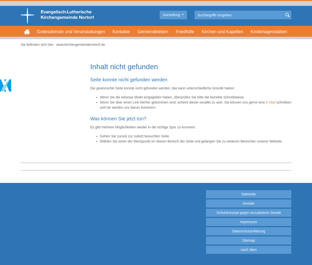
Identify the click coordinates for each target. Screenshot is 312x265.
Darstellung (172, 15)
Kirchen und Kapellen (222, 31)
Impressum (248, 222)
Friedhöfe (185, 31)
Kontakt (248, 203)
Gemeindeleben (152, 31)
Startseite (248, 194)
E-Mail (271, 102)
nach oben (248, 250)
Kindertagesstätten (269, 31)
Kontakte (121, 31)
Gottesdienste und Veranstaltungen (71, 31)
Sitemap (248, 240)
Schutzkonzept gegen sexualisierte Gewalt (248, 213)
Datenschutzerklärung (248, 231)
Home (27, 32)
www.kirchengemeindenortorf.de (80, 45)
